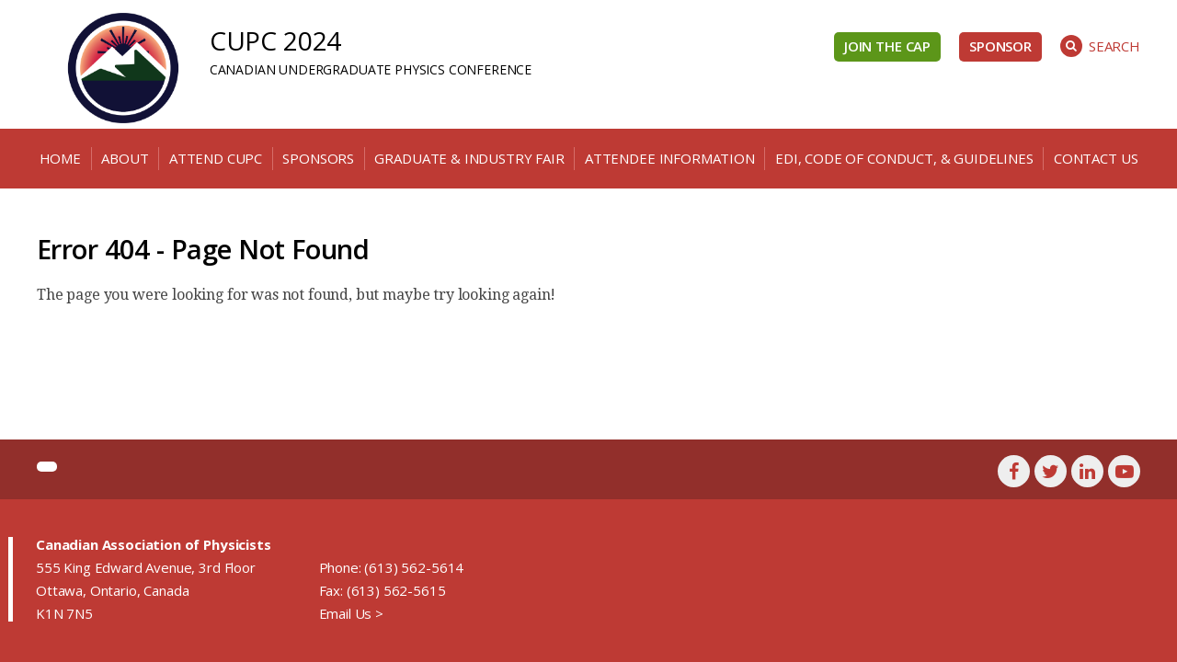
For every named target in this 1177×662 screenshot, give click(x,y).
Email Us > (351, 613)
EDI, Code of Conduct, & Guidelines (904, 158)
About (124, 158)
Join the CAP (887, 46)
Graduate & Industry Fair (469, 158)
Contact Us (1095, 158)
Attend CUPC (215, 158)
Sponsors (318, 158)
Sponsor (1000, 46)
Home (60, 158)
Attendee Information (670, 158)
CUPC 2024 (276, 40)
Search (1100, 46)
